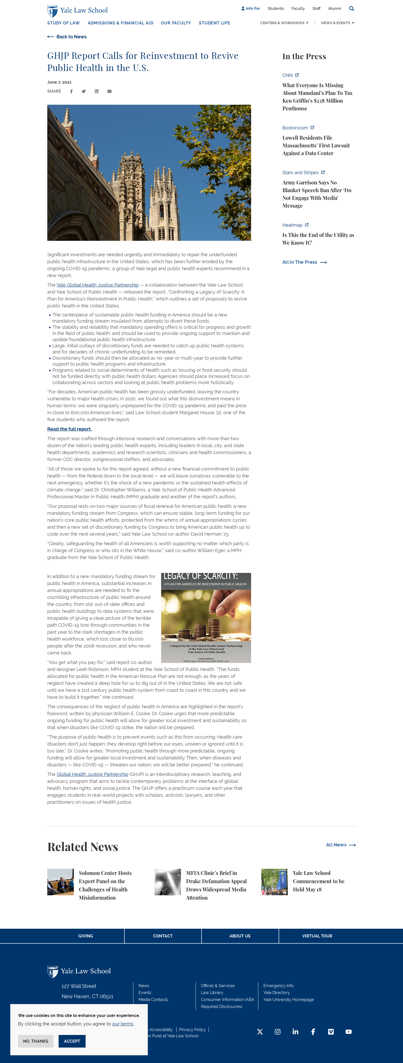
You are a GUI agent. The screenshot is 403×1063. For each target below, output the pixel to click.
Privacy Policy (192, 1029)
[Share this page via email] (109, 91)
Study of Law (63, 23)
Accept (72, 1041)
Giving (85, 936)
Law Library (212, 992)
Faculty (298, 8)
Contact (163, 936)
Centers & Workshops (282, 23)
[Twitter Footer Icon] (260, 1032)
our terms (122, 1023)
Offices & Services (218, 985)
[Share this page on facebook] (71, 91)
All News (336, 844)
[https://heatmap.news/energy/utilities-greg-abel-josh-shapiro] (319, 234)
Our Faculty (176, 23)
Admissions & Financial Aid (120, 23)
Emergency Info (278, 985)
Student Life (214, 23)
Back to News (72, 36)
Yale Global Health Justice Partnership (98, 285)
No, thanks (35, 1041)
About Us (240, 936)
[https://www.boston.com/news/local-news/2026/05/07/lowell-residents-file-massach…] (319, 141)
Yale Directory (276, 992)
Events (145, 992)
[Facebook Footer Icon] (313, 1032)
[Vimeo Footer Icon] (331, 1032)
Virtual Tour (317, 936)
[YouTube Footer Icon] (348, 1032)
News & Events (335, 23)
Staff (317, 8)
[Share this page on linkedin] (96, 91)
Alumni (334, 8)
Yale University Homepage (288, 999)
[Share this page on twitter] (84, 91)
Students (276, 8)
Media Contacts (153, 999)
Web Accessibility (156, 1029)
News (144, 985)
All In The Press (299, 262)
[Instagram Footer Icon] (277, 1032)
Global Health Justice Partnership (92, 774)
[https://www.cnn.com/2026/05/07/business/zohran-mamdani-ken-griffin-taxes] (319, 92)
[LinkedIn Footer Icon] (295, 1032)
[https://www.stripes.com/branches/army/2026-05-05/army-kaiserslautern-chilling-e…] (319, 189)
